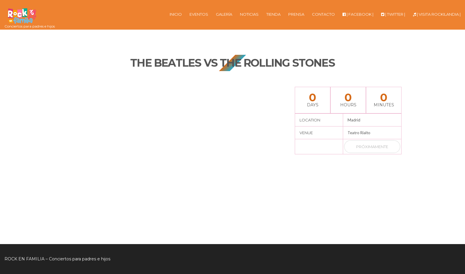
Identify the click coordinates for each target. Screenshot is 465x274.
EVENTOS (198, 14)
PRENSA (296, 14)
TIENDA (273, 14)
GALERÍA (224, 14)
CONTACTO (323, 14)
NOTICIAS (249, 14)
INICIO (176, 14)
